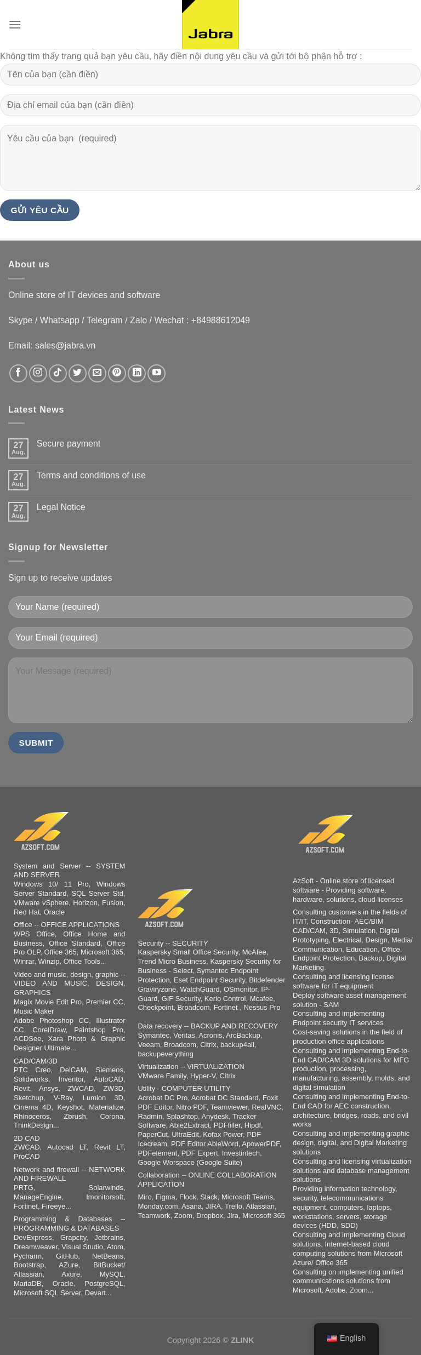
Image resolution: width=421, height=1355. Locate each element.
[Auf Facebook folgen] (18, 373)
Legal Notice (61, 507)
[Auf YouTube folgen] (156, 373)
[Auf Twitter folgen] (78, 373)
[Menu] (14, 24)
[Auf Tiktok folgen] (58, 373)
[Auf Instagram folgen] (38, 373)
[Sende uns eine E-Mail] (97, 373)
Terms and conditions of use (91, 475)
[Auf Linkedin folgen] (137, 373)
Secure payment (69, 443)
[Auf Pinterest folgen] (117, 373)
